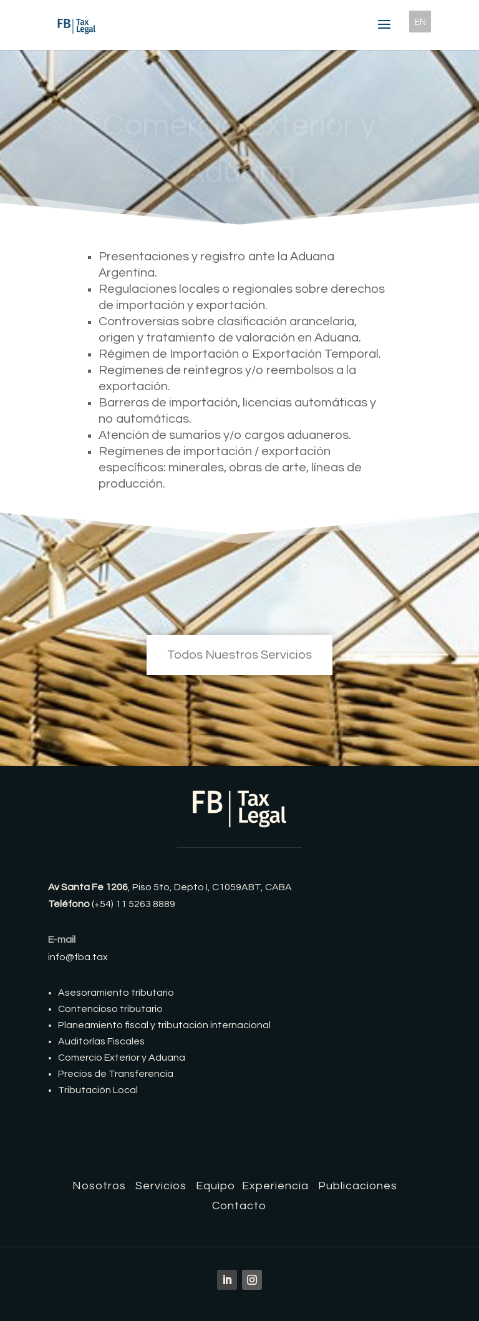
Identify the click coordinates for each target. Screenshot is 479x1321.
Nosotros (99, 1186)
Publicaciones (357, 1186)
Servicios (160, 1186)
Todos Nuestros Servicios (239, 655)
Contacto (239, 1206)
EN (420, 21)
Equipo (216, 1186)
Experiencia (275, 1186)
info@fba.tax (78, 957)
